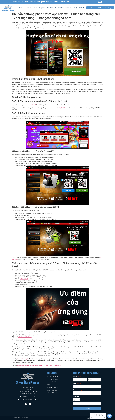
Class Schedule (52, 8)
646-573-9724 (35, 2)
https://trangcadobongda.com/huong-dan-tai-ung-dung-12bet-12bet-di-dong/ (39, 365)
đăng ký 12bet (62, 108)
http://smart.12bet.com (24, 337)
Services (69, 7)
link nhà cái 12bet (31, 105)
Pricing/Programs (39, 8)
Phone (77, 390)
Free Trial (61, 8)
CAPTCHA (76, 396)
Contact (81, 8)
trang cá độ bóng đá (23, 359)
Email (77, 383)
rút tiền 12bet (24, 279)
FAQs (75, 8)
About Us (28, 7)
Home (21, 8)
